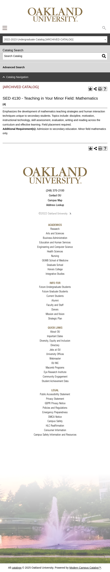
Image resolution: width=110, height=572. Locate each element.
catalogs (17, 567)
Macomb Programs (55, 367)
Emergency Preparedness (55, 412)
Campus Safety (55, 421)
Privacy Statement (55, 398)
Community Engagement (55, 376)
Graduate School (55, 264)
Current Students (55, 295)
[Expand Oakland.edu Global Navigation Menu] (4, 28)
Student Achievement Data (55, 381)
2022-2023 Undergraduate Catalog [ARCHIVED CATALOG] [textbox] (38, 39)
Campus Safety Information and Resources (55, 434)
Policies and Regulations (55, 407)
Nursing (55, 255)
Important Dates (55, 336)
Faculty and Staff (55, 304)
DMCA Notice (55, 416)
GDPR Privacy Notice (55, 403)
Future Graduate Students (55, 291)
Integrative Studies (55, 273)
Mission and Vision (55, 314)
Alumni (55, 300)
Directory (55, 345)
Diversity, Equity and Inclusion (55, 340)
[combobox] (55, 39)
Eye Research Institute (55, 372)
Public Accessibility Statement (55, 394)
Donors (55, 309)
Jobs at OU (55, 349)
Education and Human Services (55, 242)
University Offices (55, 354)
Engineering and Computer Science (55, 246)
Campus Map (55, 200)
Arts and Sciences (55, 233)
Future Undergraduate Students (55, 286)
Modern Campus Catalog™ (85, 567)
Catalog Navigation (17, 77)
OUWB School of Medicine (55, 260)
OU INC (55, 363)
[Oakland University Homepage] (55, 15)
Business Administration (55, 237)
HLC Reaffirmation (55, 425)
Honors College (55, 269)
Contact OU (55, 195)
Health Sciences (55, 251)
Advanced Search (14, 67)
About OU (55, 331)
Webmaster (55, 358)
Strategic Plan (55, 318)
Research (55, 228)
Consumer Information (55, 430)
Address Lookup (55, 205)
